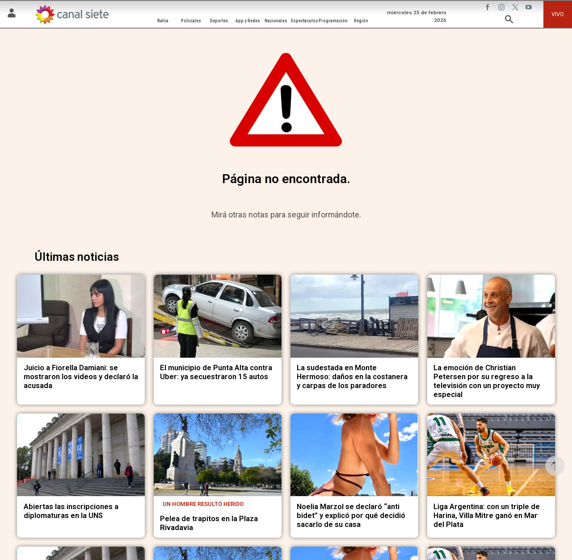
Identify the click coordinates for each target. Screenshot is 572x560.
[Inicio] (71, 14)
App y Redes (248, 21)
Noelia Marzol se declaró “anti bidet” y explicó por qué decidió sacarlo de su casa (351, 515)
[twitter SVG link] (516, 8)
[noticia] (81, 316)
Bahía (162, 21)
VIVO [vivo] (557, 14)
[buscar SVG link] (509, 21)
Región (361, 21)
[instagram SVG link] (502, 8)
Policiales (191, 21)
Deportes (219, 21)
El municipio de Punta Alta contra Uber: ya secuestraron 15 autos (216, 372)
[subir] (555, 466)
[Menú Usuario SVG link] (11, 14)
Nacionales (276, 21)
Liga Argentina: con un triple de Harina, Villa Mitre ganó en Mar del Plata (486, 515)
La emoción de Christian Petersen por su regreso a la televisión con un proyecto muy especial (486, 381)
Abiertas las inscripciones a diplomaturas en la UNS (71, 511)
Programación (333, 21)
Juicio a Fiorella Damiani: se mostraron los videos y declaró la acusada (81, 377)
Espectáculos (304, 21)
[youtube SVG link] (529, 8)
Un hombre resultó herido (203, 504)
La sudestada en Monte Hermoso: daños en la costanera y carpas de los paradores (352, 377)
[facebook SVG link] (488, 8)
